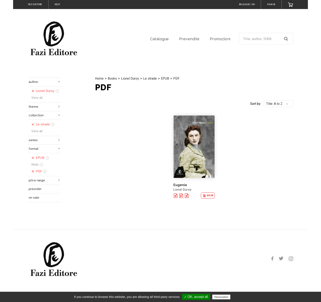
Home (99, 78)
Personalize (221, 297)
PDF (176, 78)
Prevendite (189, 39)
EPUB (165, 78)
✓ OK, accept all (196, 297)
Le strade (150, 78)
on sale (34, 197)
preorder (35, 189)
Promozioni (220, 39)
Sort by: (255, 104)
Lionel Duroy (130, 78)
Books (112, 78)
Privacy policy (241, 297)
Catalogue (159, 39)
